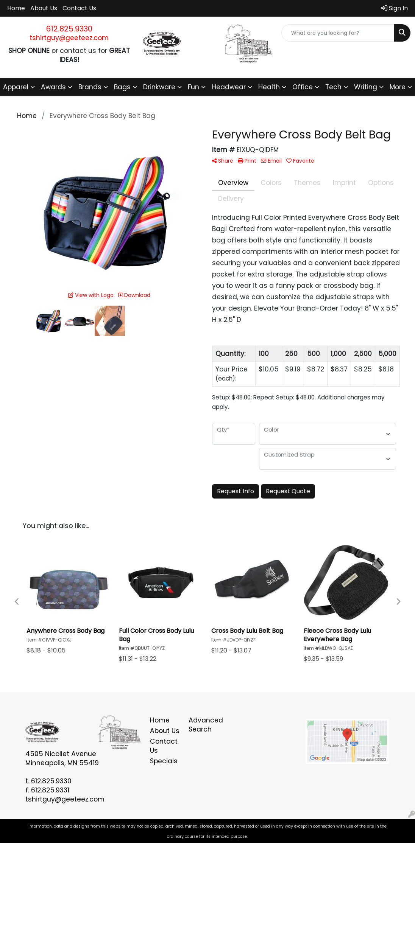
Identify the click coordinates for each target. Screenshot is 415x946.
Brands (89, 87)
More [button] (398, 87)
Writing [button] (365, 87)
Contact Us (79, 8)
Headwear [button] (229, 87)
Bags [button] (122, 87)
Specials (164, 761)
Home (16, 8)
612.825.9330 (69, 28)
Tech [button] (333, 87)
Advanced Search (203, 725)
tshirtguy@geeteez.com (69, 37)
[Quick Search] (338, 33)
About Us (43, 8)
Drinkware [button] (159, 87)
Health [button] (269, 87)
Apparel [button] (15, 87)
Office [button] (302, 87)
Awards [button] (53, 87)
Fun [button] (193, 87)
